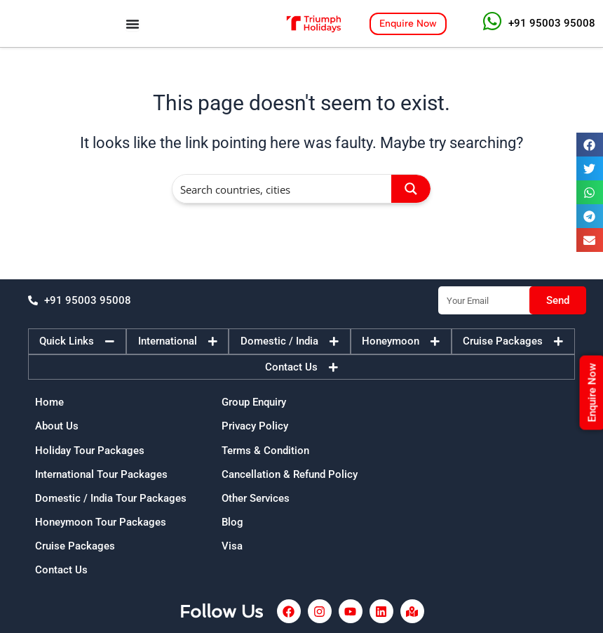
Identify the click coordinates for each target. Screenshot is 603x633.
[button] (589, 144)
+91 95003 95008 (551, 23)
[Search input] (282, 189)
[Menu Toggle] (133, 24)
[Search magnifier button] (411, 189)
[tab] (77, 341)
